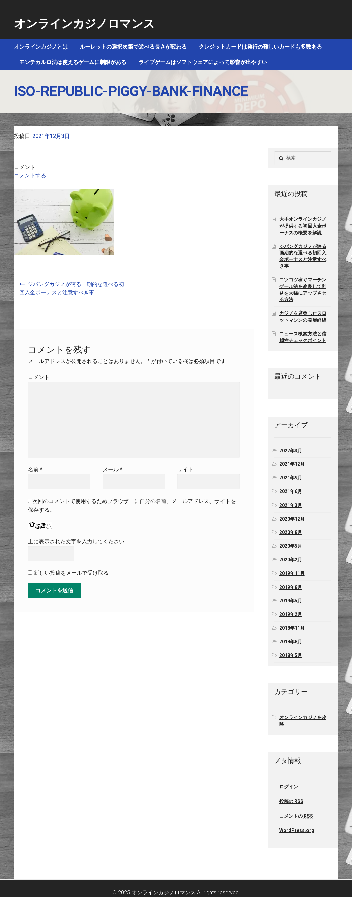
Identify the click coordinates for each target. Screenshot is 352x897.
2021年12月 (292, 464)
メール (112, 469)
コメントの (296, 816)
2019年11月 (292, 573)
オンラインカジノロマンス (84, 24)
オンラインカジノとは (41, 46)
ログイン (288, 786)
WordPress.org (296, 830)
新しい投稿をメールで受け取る (71, 573)
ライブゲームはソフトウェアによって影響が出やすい (203, 62)
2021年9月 (290, 477)
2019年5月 (290, 600)
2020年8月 (290, 532)
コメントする (30, 175)
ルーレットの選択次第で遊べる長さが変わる (133, 46)
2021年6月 (290, 491)
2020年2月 (290, 559)
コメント (39, 377)
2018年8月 (290, 641)
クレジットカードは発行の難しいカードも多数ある (260, 46)
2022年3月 (290, 450)
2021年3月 (290, 505)
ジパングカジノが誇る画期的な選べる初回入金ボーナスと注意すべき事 (71, 288)
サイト (185, 469)
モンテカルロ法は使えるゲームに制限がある (72, 62)
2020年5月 (290, 546)
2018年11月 (292, 628)
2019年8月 (290, 587)
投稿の (291, 801)
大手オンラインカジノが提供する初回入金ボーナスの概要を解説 (302, 225)
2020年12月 (292, 519)
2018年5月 (290, 655)
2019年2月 (290, 614)
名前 (35, 469)
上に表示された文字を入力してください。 (79, 541)
